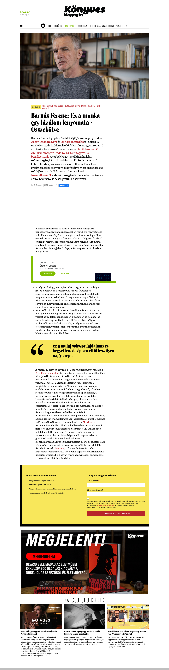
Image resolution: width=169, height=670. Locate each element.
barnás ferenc (46, 106)
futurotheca (82, 26)
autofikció (74, 106)
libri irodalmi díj (65, 106)
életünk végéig (55, 106)
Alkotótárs (59, 26)
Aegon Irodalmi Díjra (44, 141)
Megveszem (48, 274)
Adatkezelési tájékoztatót (105, 505)
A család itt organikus (47, 373)
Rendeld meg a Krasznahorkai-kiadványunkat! (109, 26)
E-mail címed (93, 481)
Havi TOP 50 (70, 26)
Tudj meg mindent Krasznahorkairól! (122, 20)
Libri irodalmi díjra (72, 141)
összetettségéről (41, 175)
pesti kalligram (83, 106)
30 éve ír (59, 448)
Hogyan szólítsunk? (95, 490)
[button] (21, 26)
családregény (92, 106)
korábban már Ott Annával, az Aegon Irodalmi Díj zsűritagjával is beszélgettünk (66, 153)
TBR (50, 26)
